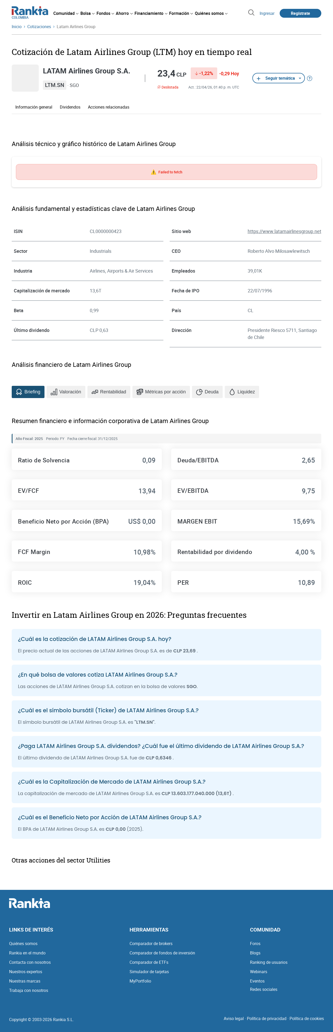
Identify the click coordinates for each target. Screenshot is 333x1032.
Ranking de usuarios (268, 962)
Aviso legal (234, 1018)
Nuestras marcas (24, 981)
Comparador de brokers (151, 943)
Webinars (258, 971)
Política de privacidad (266, 1018)
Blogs (255, 953)
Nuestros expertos (25, 971)
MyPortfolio (140, 981)
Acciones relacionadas (108, 107)
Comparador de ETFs (149, 962)
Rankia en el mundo (27, 953)
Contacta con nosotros (30, 962)
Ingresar (267, 13)
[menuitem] (65, 13)
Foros (255, 943)
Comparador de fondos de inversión (162, 953)
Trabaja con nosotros (28, 990)
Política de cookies (307, 1018)
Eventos (257, 981)
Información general (33, 107)
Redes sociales (263, 989)
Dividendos (70, 107)
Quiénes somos (23, 943)
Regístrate (300, 13)
